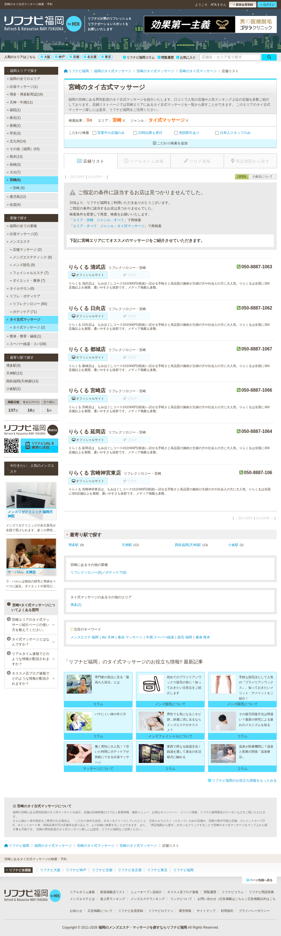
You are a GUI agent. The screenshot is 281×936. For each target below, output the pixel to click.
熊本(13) (15, 157)
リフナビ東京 (157, 870)
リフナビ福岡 (183, 870)
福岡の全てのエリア (23, 79)
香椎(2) (14, 126)
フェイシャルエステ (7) (29, 273)
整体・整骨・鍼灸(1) (24, 336)
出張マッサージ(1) (22, 87)
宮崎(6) (13, 180)
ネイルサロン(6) (20, 288)
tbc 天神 (108, 637)
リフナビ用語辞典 (261, 892)
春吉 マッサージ (130, 637)
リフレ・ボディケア (23, 296)
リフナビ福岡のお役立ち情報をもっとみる (242, 781)
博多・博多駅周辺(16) (25, 94)
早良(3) (14, 133)
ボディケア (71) (23, 312)
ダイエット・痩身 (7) (27, 281)
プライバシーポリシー (254, 910)
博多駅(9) (13, 366)
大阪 (45, 57)
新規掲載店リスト (112, 892)
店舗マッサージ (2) (26, 250)
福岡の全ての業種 (22, 226)
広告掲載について (100, 910)
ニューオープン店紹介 (146, 892)
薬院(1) (14, 110)
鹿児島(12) (16, 197)
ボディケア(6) (116, 572)
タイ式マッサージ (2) (27, 327)
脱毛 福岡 (184, 637)
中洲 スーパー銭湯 (160, 637)
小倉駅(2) (13, 389)
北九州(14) (16, 141)
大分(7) (14, 172)
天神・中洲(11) (20, 102)
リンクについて (181, 898)
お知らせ (76, 910)
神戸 (60, 57)
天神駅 (127, 545)
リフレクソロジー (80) (28, 304)
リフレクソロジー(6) (86, 572)
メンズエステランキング (148, 898)
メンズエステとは (82, 898)
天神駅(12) (14, 373)
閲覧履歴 (166, 57)
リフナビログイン (160, 910)
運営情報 (185, 910)
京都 (74, 57)
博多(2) (75, 605)
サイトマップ (206, 910)
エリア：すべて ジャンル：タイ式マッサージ (108, 226)
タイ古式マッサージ (23, 319)
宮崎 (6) (17, 188)
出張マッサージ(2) (22, 234)
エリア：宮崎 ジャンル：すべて (98, 220)
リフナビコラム (233, 892)
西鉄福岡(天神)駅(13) (22, 381)
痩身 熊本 (203, 637)
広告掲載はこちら (231, 898)
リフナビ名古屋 (130, 870)
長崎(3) (14, 165)
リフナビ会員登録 (130, 910)
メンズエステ (18, 242)
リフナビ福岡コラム (139, 57)
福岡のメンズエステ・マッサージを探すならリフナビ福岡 (142, 927)
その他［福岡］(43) (23, 149)
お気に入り (186, 57)
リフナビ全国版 (18, 870)
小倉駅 (233, 545)
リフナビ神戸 (76, 870)
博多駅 (73, 545)
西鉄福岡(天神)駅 (188, 545)
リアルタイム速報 (82, 892)
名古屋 (90, 57)
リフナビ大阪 (50, 870)
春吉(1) (14, 118)
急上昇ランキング (112, 898)
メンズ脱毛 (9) (22, 265)
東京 (106, 57)
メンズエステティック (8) (31, 257)
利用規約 (227, 910)
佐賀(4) (14, 205)
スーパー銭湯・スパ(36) (27, 344)
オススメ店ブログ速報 (182, 892)
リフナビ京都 (102, 870)
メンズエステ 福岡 (84, 637)
